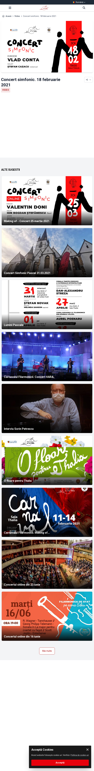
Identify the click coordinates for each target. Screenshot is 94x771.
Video (17, 16)
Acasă (8, 16)
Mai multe (47, 651)
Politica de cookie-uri (80, 755)
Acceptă (60, 762)
